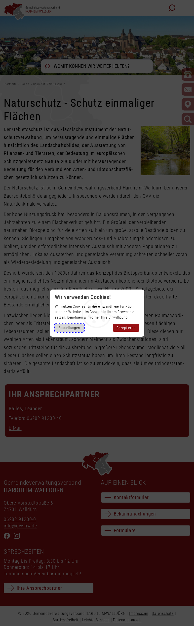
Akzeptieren (126, 328)
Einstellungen (69, 328)
